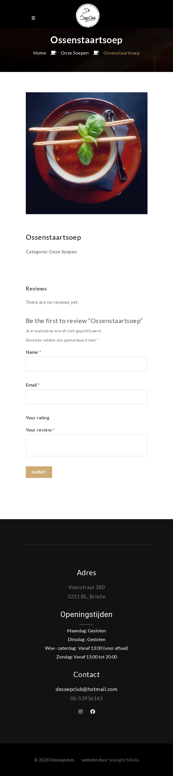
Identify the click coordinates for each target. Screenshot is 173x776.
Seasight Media (124, 759)
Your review (40, 429)
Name (33, 352)
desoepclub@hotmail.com (86, 689)
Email (33, 384)
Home (39, 52)
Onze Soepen (75, 52)
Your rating (37, 417)
